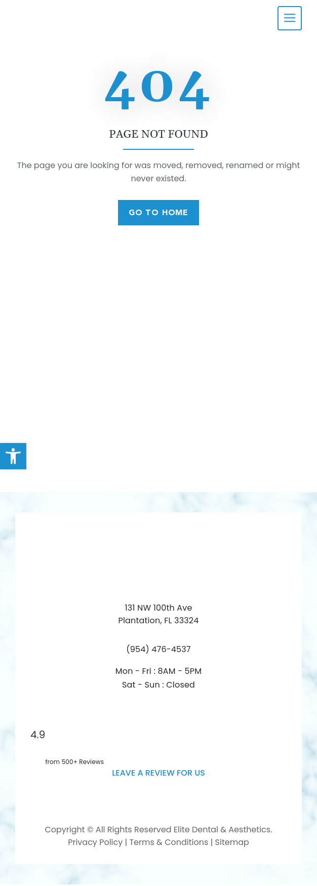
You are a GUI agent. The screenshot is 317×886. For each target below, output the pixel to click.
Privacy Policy (95, 844)
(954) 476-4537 (158, 651)
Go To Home (159, 214)
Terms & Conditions (167, 844)
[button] (13, 456)
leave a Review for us (158, 774)
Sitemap (232, 844)
